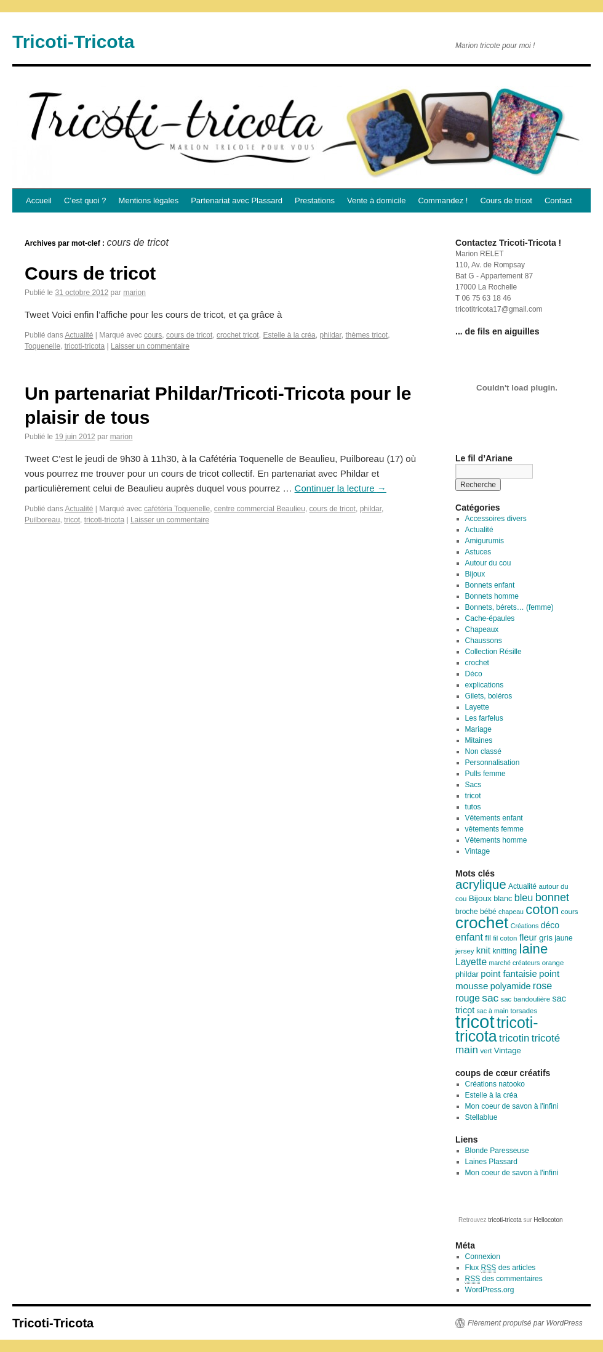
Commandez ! (443, 200)
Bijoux (475, 574)
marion (134, 292)
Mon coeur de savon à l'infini (512, 1106)
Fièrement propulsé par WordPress (525, 1323)
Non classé (483, 751)
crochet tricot (238, 335)
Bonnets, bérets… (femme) (509, 607)
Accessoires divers (496, 518)
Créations (525, 925)
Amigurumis (484, 540)
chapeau (511, 911)
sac (490, 998)
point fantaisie (509, 974)
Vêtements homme (496, 840)
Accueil (39, 200)
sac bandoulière (526, 999)
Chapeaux (482, 629)
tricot (72, 520)
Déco (473, 674)
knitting (504, 951)
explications (484, 685)
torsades (523, 1010)
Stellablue (481, 1117)
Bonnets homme (492, 596)
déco (550, 925)
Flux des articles (500, 1268)
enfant (469, 936)
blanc (502, 898)
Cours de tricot (506, 200)
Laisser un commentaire (150, 346)
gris (546, 937)
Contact (558, 200)
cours (153, 335)
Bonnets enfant (490, 585)
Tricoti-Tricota (73, 41)
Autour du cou (488, 563)
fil (487, 937)
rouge (467, 998)
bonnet (552, 897)
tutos (473, 807)
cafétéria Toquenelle (177, 508)
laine (533, 949)
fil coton (505, 938)
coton (542, 909)
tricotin (514, 1038)
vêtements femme (494, 829)
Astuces (478, 552)
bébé (488, 911)
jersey (464, 951)
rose (543, 985)
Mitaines (479, 740)
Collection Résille (493, 651)
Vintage (477, 851)
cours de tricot (189, 335)
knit (483, 950)
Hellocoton (547, 1219)
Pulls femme (485, 773)
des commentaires (504, 1279)
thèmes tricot (367, 335)
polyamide (510, 986)
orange (553, 962)
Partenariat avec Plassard (236, 200)
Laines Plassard (491, 1161)
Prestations (315, 200)
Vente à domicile (376, 200)
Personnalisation (492, 762)
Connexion (482, 1256)
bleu (523, 897)
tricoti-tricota (85, 346)
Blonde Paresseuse (497, 1150)
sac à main (493, 1010)
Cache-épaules (490, 618)
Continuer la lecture (340, 488)
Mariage (478, 729)
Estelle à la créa (289, 335)
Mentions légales (149, 200)
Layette (477, 707)
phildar (330, 335)
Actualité (79, 335)
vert (486, 1050)
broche (466, 911)
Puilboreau (42, 520)
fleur (528, 937)
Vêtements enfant (494, 818)
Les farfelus (484, 718)
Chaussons (483, 640)
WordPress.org (489, 1289)
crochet (477, 662)
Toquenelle (42, 346)
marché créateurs (514, 962)
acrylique (480, 884)
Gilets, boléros (489, 696)
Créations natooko (495, 1084)
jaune (563, 938)
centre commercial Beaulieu (259, 508)
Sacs (473, 784)
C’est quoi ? (85, 200)
